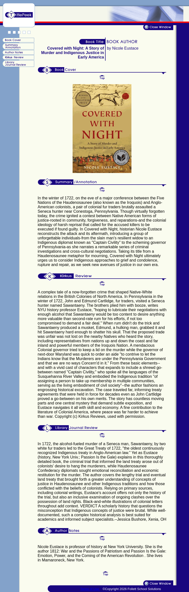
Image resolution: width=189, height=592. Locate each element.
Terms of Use (90, 589)
